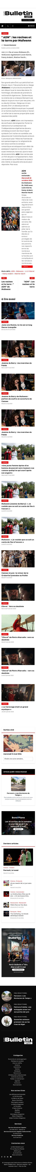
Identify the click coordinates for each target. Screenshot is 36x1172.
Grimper (17, 1112)
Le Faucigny (17, 1106)
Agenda (17, 1080)
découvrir (18, 829)
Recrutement (17, 1084)
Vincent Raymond (10, 45)
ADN (13, 271)
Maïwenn (19, 271)
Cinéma (4, 33)
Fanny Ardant (7, 274)
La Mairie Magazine (17, 1104)
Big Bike (17, 1110)
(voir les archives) (18, 972)
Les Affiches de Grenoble (17, 1094)
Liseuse (31, 25)
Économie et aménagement (17, 1059)
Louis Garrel (29, 271)
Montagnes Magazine (17, 1114)
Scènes (17, 1069)
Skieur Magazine (17, 1116)
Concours (17, 1082)
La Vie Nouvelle (17, 1096)
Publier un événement (17, 1078)
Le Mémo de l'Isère (17, 1098)
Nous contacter (17, 1154)
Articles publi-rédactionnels (17, 1075)
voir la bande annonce (26, 267)
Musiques (17, 1071)
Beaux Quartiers (17, 1100)
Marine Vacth (20, 274)
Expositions (17, 1067)
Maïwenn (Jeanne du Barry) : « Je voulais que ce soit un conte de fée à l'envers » (17, 506)
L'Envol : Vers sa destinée (12, 606)
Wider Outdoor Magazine (17, 1118)
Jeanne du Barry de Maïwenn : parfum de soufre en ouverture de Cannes (16, 399)
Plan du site (22, 1166)
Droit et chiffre (17, 1063)
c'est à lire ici (18, 969)
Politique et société (17, 1061)
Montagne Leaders (17, 1102)
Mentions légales (22, 1164)
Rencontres (17, 1073)
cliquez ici (22, 1129)
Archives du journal (17, 1076)
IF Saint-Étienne (17, 1108)
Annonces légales (27, 20)
